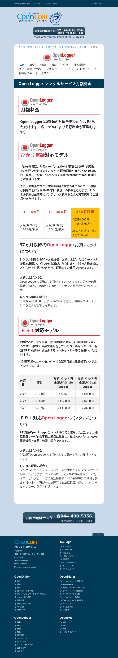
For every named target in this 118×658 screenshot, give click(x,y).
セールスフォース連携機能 (71, 591)
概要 (17, 622)
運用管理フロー (21, 600)
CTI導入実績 (66, 550)
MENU (96, 3)
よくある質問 (66, 607)
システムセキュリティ (24, 645)
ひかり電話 (20, 641)
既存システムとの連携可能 (71, 600)
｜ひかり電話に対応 (28, 69)
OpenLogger (23, 618)
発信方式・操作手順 (23, 591)
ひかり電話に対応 (22, 603)
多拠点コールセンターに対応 (72, 587)
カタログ (64, 610)
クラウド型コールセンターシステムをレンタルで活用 (46, 47)
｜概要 (31, 65)
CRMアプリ (20, 610)
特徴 (17, 581)
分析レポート (21, 638)
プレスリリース (67, 569)
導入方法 (19, 607)
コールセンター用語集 (70, 597)
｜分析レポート (53, 69)
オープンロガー (83, 47)
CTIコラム (65, 553)
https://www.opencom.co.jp (25, 567)
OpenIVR (66, 618)
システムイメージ (68, 632)
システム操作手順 (22, 597)
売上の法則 (65, 546)
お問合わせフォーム (69, 556)
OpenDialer (22, 576)
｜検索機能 (78, 65)
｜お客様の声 (24, 73)
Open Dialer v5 (67, 584)
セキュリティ (66, 603)
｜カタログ (42, 73)
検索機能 (19, 635)
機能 (17, 584)
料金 (17, 587)
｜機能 (53, 65)
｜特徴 (42, 65)
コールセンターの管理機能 (71, 581)
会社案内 (64, 559)
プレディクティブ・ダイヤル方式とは (30, 594)
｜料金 (64, 65)
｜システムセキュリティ (81, 69)
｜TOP (20, 65)
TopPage (65, 542)
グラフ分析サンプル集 (70, 594)
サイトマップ (66, 566)
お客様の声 (20, 648)
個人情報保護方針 (68, 562)
